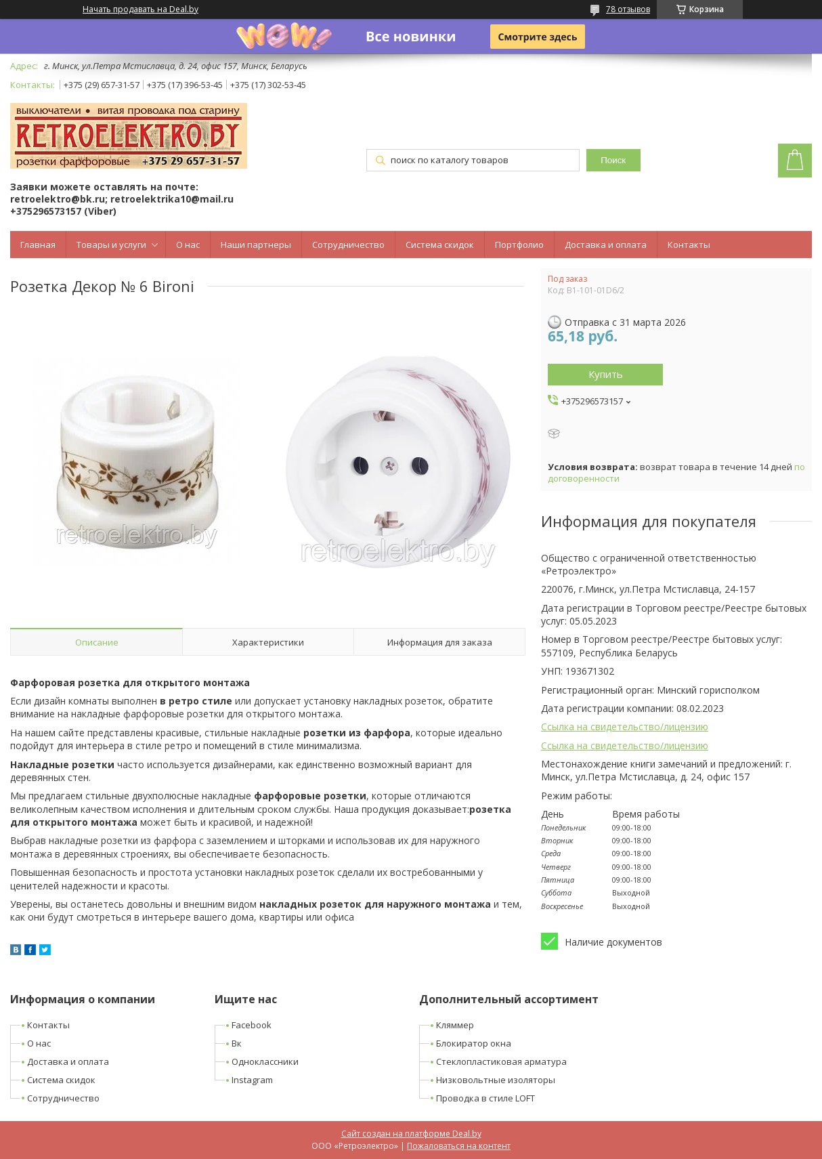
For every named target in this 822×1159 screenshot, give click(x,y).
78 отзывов (628, 9)
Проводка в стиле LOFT (485, 1098)
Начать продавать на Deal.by (140, 9)
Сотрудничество (348, 244)
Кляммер (455, 1025)
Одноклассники (265, 1061)
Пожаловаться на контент (459, 1146)
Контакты (689, 244)
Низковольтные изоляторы (495, 1080)
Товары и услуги (111, 244)
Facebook (252, 1025)
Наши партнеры (256, 244)
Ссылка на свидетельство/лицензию (624, 726)
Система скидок (440, 244)
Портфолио (519, 244)
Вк (237, 1043)
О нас (188, 244)
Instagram (252, 1080)
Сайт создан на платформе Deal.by (411, 1133)
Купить (605, 374)
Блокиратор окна (473, 1043)
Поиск (613, 160)
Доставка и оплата (606, 244)
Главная (38, 244)
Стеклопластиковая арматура (501, 1061)
